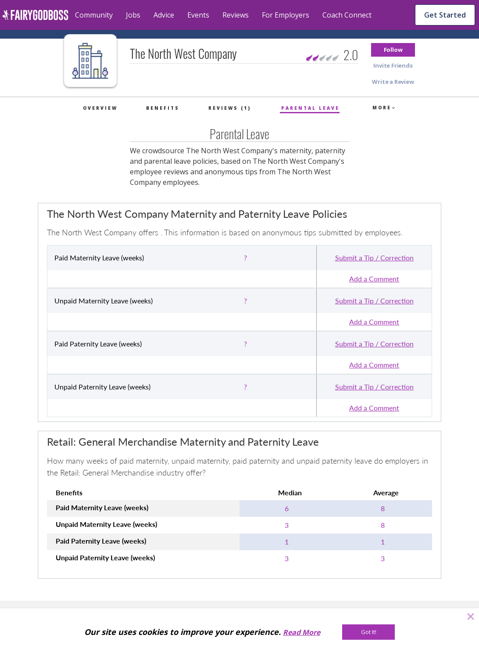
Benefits (162, 108)
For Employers (285, 15)
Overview (100, 108)
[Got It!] (368, 632)
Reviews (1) (229, 108)
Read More (301, 632)
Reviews (235, 15)
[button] (393, 50)
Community (94, 15)
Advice (164, 15)
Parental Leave (310, 108)
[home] (35, 15)
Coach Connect (347, 15)
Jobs (133, 15)
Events (198, 15)
